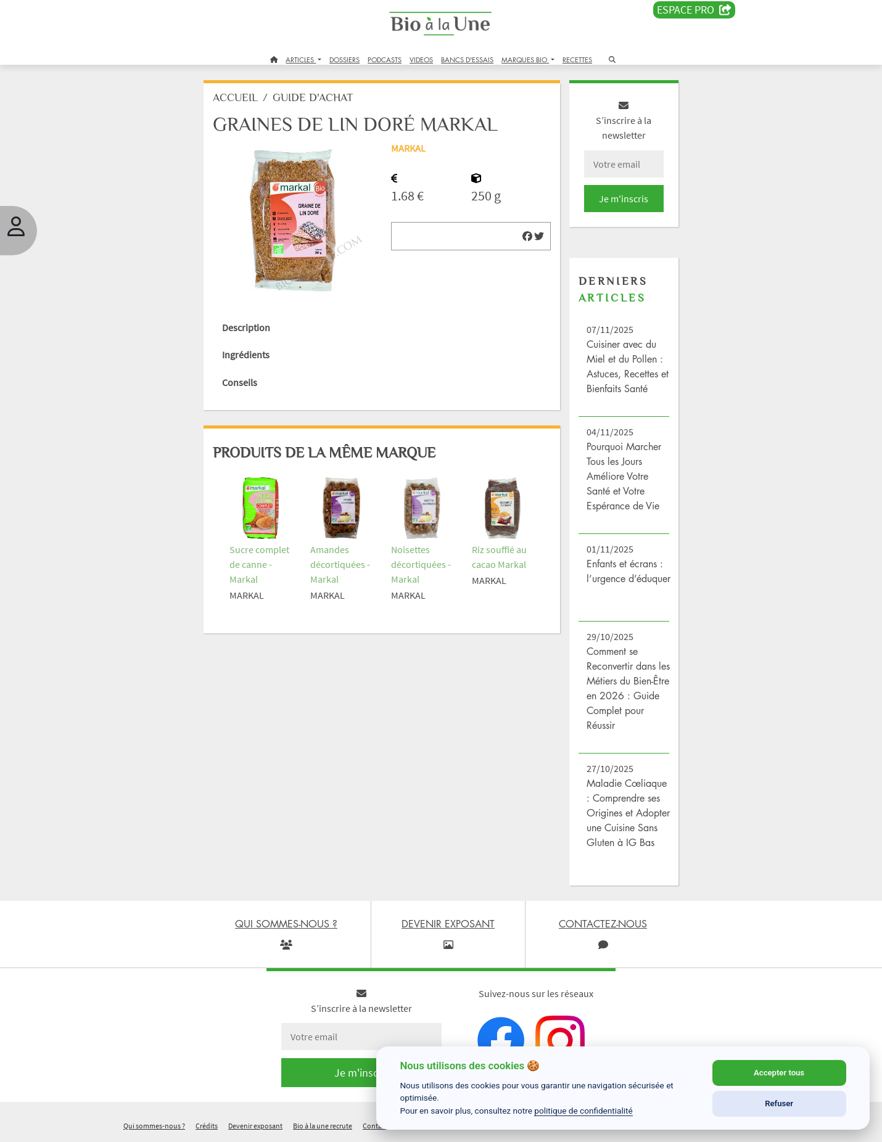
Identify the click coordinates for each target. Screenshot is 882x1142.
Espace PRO (694, 10)
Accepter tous (779, 1072)
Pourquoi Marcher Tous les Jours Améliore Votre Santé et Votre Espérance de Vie (624, 476)
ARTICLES (301, 59)
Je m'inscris (623, 198)
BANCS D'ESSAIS (467, 59)
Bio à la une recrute (322, 1125)
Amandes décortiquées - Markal (340, 564)
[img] (527, 236)
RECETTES (577, 59)
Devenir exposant (255, 1125)
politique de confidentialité (583, 1110)
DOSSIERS (344, 59)
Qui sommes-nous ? (154, 1125)
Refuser (779, 1103)
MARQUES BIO (525, 59)
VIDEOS (421, 59)
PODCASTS (385, 59)
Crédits (207, 1125)
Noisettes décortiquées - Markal (421, 564)
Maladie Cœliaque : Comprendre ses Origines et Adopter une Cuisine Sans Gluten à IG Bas (628, 812)
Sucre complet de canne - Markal (259, 564)
